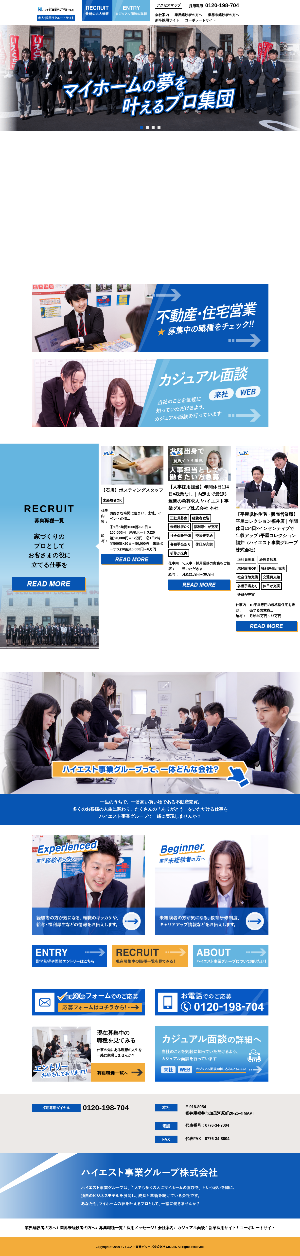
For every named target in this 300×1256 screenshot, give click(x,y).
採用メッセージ (140, 1227)
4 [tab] (159, 127)
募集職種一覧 (111, 1227)
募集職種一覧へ (112, 1072)
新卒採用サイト (167, 20)
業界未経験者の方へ (223, 15)
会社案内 (162, 15)
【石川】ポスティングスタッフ (132, 489)
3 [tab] (153, 127)
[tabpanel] (150, 78)
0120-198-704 (222, 5)
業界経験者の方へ (188, 15)
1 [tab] (141, 127)
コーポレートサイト (200, 20)
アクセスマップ (169, 5)
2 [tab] (147, 127)
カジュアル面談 (191, 1227)
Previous (95, 545)
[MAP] (248, 1112)
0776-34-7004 (217, 1125)
